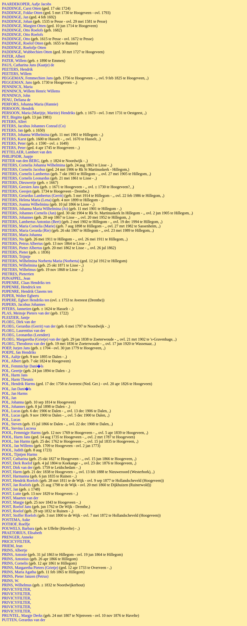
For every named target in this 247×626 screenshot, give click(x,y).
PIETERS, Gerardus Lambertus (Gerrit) (32, 196)
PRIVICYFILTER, (16, 589)
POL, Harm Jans (14, 375)
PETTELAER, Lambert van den (27, 152)
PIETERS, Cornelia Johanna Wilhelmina (33, 165)
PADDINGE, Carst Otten (21, 8)
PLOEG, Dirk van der (19, 322)
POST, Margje (13, 502)
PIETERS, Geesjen (17, 191)
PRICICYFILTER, (16, 541)
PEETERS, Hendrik (17, 69)
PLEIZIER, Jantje (16, 317)
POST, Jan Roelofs (16, 485)
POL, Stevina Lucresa (19, 428)
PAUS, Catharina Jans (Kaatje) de (28, 65)
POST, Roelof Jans (16, 507)
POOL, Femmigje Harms (21, 433)
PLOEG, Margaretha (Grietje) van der (31, 339)
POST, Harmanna (15, 476)
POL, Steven (12, 424)
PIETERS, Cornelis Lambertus (26, 174)
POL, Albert (11, 361)
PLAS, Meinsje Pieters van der (26, 313)
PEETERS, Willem (17, 74)
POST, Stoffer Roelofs (19, 515)
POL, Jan (9, 398)
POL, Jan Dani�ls (16, 389)
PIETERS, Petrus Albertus (22, 243)
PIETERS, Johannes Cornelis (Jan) (29, 213)
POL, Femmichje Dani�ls (22, 366)
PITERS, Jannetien (16, 309)
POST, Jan (10, 489)
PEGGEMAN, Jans (17, 82)
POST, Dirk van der (17, 467)
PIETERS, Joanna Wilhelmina (25, 204)
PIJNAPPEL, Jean (16, 278)
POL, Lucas (11, 411)
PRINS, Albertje (14, 550)
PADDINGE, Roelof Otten (22, 43)
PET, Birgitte (12, 117)
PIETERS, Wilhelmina (19, 265)
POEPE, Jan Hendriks (19, 352)
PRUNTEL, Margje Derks (22, 615)
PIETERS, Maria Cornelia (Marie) (28, 226)
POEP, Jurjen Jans (16, 348)
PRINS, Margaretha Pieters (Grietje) (30, 568)
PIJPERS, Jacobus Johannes (23, 304)
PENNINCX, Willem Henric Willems (31, 91)
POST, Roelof (12, 511)
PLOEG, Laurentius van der (23, 330)
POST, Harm (12, 472)
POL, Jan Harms (14, 393)
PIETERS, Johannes (17, 217)
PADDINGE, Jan (15, 17)
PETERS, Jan (12, 130)
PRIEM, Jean (12, 546)
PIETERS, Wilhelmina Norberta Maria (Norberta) (40, 261)
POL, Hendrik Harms (18, 384)
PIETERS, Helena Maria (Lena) (26, 200)
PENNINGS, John (16, 95)
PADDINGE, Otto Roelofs (22, 30)
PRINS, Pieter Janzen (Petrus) (25, 576)
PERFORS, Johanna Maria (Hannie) (30, 104)
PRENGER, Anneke (17, 537)
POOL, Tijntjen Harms (19, 454)
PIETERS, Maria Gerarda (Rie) (26, 230)
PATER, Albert (13, 56)
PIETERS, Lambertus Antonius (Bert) (31, 222)
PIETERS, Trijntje (16, 256)
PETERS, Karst (14, 139)
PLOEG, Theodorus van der (23, 344)
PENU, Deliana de (16, 100)
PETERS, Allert (14, 121)
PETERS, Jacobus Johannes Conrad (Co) (34, 126)
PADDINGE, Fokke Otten (22, 13)
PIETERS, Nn (13, 239)
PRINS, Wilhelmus (17, 585)
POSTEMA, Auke (16, 520)
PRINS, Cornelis (15, 563)
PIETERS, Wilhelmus (19, 270)
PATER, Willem (14, 61)
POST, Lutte (11, 494)
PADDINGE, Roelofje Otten (24, 47)
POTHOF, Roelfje (16, 524)
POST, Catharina (15, 459)
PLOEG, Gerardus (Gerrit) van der (29, 326)
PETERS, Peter (14, 143)
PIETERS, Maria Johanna (22, 235)
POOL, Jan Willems (17, 446)
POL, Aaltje (11, 357)
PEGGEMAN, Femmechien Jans (27, 78)
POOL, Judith (12, 450)
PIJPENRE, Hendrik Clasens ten (27, 291)
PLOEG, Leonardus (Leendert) (26, 335)
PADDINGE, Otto (16, 39)
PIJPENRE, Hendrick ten (21, 287)
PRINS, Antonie (14, 554)
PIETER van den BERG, (21, 161)
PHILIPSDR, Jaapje (17, 156)
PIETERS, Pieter (15, 252)
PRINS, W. (10, 581)
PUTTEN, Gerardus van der (23, 620)
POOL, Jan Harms (16, 441)
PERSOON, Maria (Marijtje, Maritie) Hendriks (38, 113)
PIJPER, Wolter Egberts (20, 296)
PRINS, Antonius (15, 559)
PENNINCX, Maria (17, 87)
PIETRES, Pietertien (18, 274)
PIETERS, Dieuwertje (19, 182)
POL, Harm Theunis (17, 379)
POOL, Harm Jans (16, 437)
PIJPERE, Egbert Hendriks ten (25, 300)
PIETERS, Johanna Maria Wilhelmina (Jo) (35, 209)
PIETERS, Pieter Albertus (22, 248)
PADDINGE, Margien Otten (24, 26)
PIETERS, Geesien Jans (20, 187)
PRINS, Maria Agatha (19, 572)
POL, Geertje (12, 371)
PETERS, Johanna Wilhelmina (25, 135)
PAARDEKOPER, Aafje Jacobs (26, 4)
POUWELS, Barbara (18, 528)
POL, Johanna (13, 402)
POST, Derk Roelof (17, 463)
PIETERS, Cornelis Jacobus (23, 169)
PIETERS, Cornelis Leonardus (25, 178)
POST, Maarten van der (20, 498)
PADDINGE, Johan (17, 21)
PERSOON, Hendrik (18, 108)
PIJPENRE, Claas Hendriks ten (26, 283)
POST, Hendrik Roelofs (20, 480)
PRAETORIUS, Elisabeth (22, 533)
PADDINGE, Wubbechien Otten (27, 52)
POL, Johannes (13, 406)
